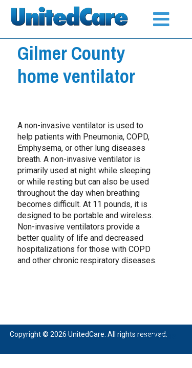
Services (159, 335)
